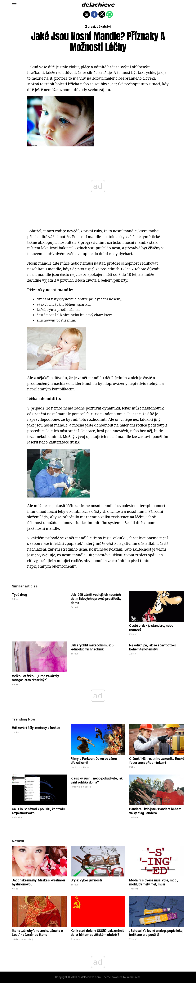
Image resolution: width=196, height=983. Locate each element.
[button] (14, 4)
